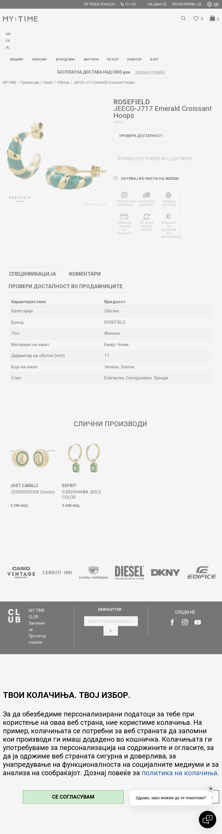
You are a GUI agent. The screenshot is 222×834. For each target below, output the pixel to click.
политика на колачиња (179, 773)
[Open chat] (207, 819)
